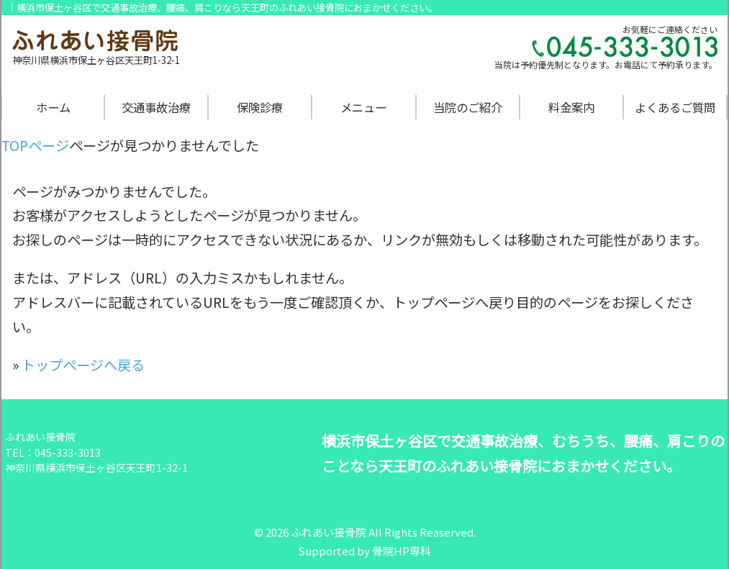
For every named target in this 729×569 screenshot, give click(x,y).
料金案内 (571, 107)
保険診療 (260, 107)
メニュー (363, 107)
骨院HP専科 (401, 550)
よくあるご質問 (675, 107)
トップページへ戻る (83, 365)
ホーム (53, 107)
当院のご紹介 (467, 107)
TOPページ (35, 145)
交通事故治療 (156, 107)
